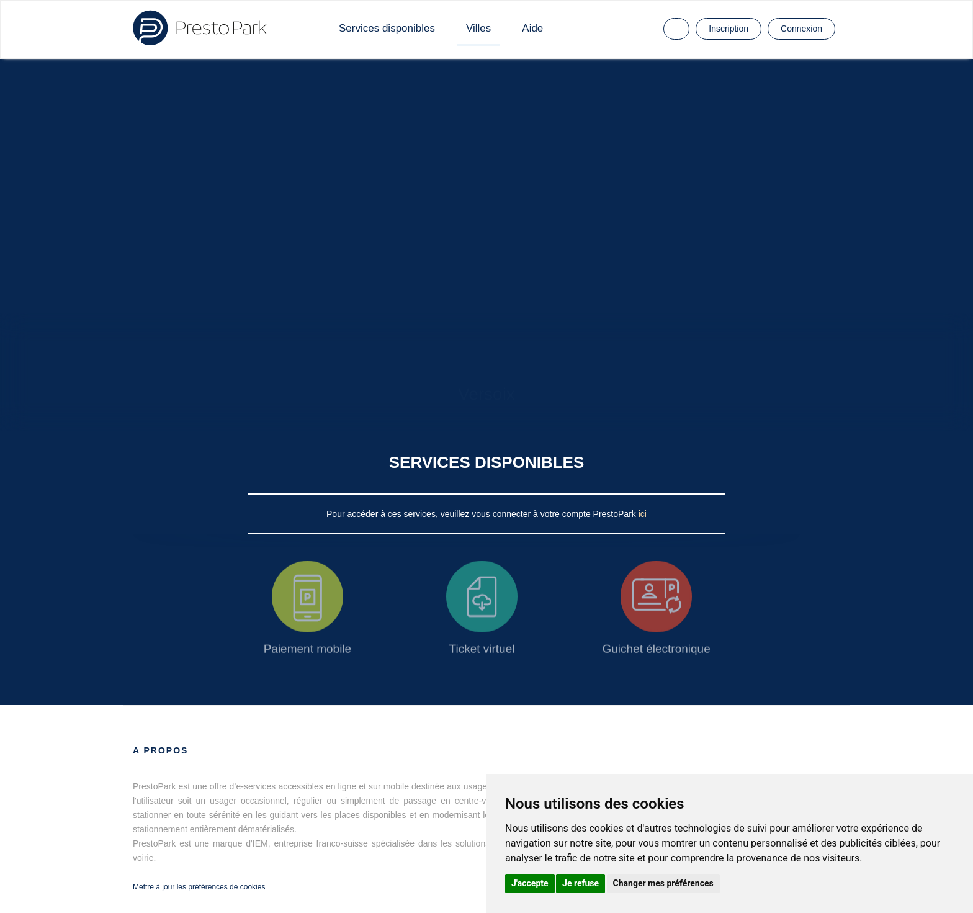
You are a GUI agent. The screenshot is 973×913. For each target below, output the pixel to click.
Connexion (801, 29)
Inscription (728, 29)
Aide (532, 28)
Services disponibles (387, 28)
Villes (478, 28)
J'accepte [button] (530, 883)
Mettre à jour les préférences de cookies (199, 887)
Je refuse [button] (580, 883)
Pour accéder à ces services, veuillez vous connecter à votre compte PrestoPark (482, 514)
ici (643, 514)
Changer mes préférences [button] (663, 883)
